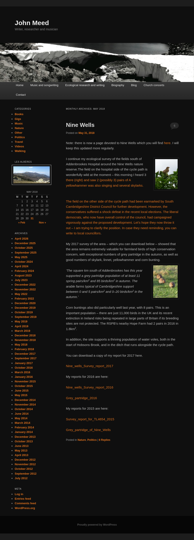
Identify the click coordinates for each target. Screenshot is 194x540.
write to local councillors (83, 233)
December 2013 (25, 436)
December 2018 (25, 335)
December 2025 (25, 243)
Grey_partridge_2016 (81, 398)
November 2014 (25, 404)
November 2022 (25, 289)
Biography (118, 85)
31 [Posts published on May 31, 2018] (32, 218)
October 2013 (24, 441)
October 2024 (24, 261)
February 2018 (24, 349)
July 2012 (21, 478)
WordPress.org (25, 508)
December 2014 (25, 400)
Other (18, 132)
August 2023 (23, 275)
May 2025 (21, 257)
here (167, 143)
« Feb (21, 222)
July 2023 (21, 280)
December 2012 (25, 459)
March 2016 (22, 372)
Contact (21, 94)
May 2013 (21, 450)
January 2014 (24, 432)
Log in (19, 494)
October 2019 (24, 312)
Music (19, 123)
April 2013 (21, 455)
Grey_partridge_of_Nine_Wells (88, 430)
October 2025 (24, 247)
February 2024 (24, 271)
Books (19, 114)
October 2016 (24, 367)
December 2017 (25, 353)
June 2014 (22, 413)
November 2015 (25, 381)
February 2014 (24, 427)
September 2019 (26, 317)
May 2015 (21, 395)
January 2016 (24, 376)
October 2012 (24, 468)
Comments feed (25, 503)
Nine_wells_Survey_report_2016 (89, 387)
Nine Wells (80, 125)
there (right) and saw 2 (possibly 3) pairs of (97, 180)
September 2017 (26, 358)
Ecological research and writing (85, 85)
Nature (82, 439)
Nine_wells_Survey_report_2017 (89, 366)
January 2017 (24, 363)
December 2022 (25, 284)
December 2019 (25, 307)
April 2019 (21, 326)
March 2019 (22, 330)
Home (20, 85)
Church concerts (154, 85)
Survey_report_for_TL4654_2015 (90, 419)
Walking (20, 151)
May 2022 (21, 294)
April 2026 (21, 238)
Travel (19, 141)
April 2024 (21, 266)
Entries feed (23, 498)
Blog (134, 85)
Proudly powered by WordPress (97, 524)
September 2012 (26, 473)
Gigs (18, 119)
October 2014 (24, 409)
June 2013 (22, 446)
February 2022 (24, 298)
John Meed (32, 22)
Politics (92, 439)
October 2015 (24, 386)
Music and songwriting (44, 85)
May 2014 (21, 418)
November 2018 (25, 340)
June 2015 (22, 390)
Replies (104, 439)
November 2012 (25, 464)
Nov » (42, 222)
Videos (19, 146)
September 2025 (26, 252)
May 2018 (21, 344)
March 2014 (22, 422)
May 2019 (21, 321)
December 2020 (25, 303)
